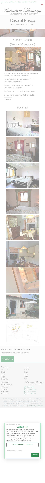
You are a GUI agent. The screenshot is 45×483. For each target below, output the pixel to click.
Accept (35, 455)
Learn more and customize (15, 450)
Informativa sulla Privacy (22, 445)
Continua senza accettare (13, 424)
